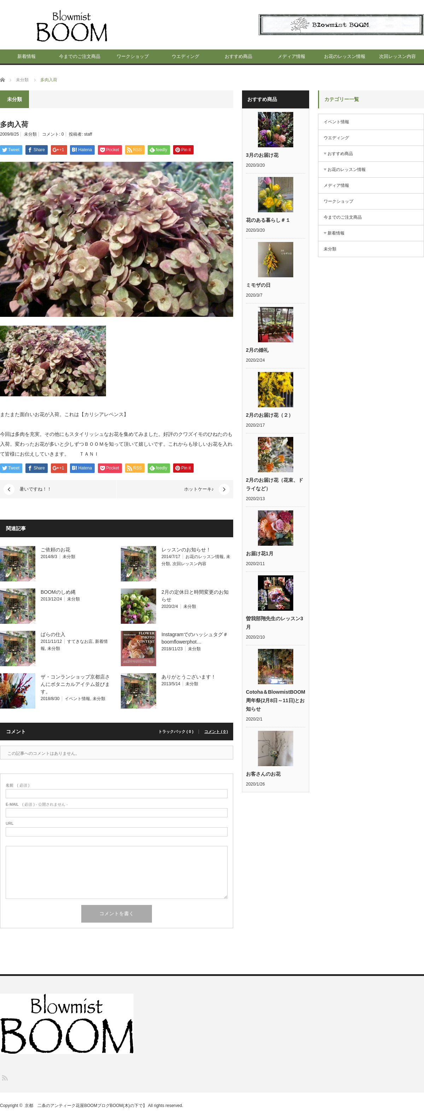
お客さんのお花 (263, 774)
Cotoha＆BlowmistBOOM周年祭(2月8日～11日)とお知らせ (275, 700)
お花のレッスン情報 (344, 56)
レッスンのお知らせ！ (186, 549)
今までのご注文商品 (79, 56)
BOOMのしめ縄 (58, 592)
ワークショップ (133, 56)
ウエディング (185, 56)
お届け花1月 (259, 553)
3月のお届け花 (262, 155)
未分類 (30, 134)
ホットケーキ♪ (199, 489)
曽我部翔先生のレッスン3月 (274, 623)
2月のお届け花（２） (269, 415)
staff (88, 134)
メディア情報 (291, 56)
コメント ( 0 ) (216, 732)
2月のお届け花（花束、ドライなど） (274, 484)
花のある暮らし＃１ (268, 220)
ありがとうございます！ (188, 677)
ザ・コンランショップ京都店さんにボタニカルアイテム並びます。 (75, 684)
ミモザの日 (258, 285)
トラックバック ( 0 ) (176, 732)
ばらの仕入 (53, 634)
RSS (4, 1077)
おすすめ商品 (238, 56)
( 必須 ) (17, 785)
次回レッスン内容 (397, 56)
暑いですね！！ (35, 489)
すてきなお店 (80, 641)
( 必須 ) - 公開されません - (37, 804)
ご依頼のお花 (55, 549)
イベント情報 (77, 698)
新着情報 (26, 56)
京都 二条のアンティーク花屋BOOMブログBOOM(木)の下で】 (86, 1105)
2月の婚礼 (257, 350)
